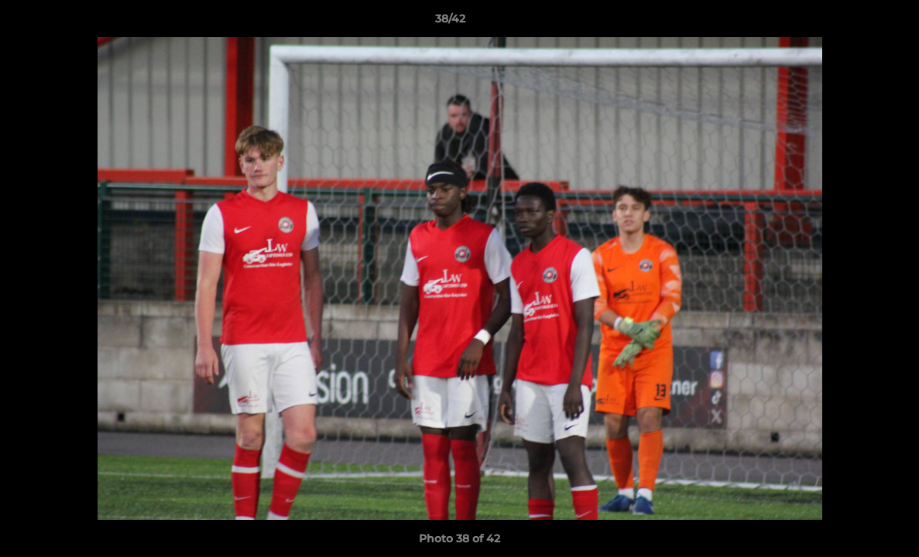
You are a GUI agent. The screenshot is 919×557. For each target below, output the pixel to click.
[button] (854, 22)
